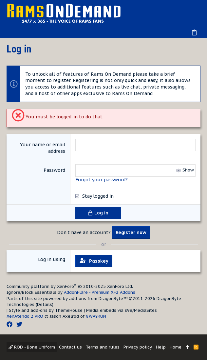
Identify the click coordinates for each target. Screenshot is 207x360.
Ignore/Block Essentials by (71, 292)
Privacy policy (137, 347)
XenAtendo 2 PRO (25, 316)
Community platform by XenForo (70, 286)
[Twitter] (19, 324)
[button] (13, 33)
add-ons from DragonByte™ (98, 298)
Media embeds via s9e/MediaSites (121, 310)
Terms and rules (103, 347)
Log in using (51, 259)
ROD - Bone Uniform (32, 347)
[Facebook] (9, 324)
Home (175, 347)
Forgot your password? (101, 180)
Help (161, 347)
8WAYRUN (96, 316)
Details (44, 304)
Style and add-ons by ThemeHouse (46, 310)
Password (54, 170)
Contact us (70, 347)
